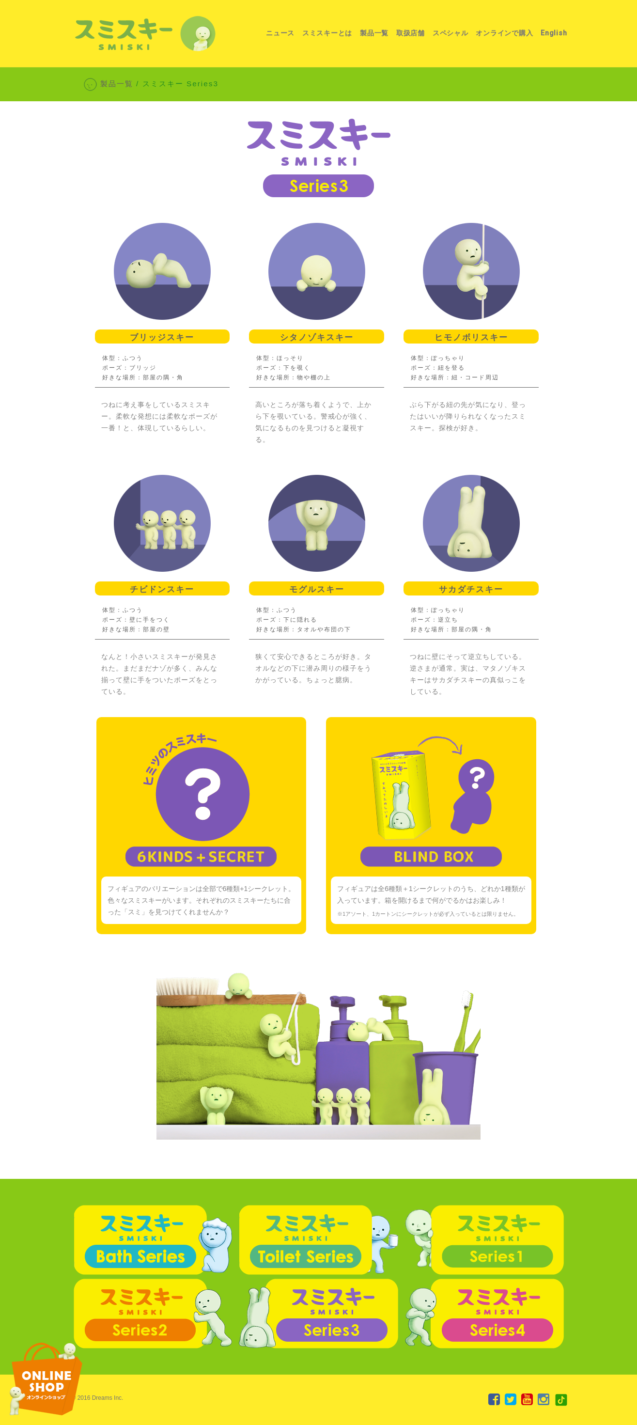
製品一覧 (374, 33)
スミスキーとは (327, 33)
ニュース (280, 33)
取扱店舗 (410, 33)
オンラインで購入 (504, 33)
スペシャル (450, 33)
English (554, 33)
